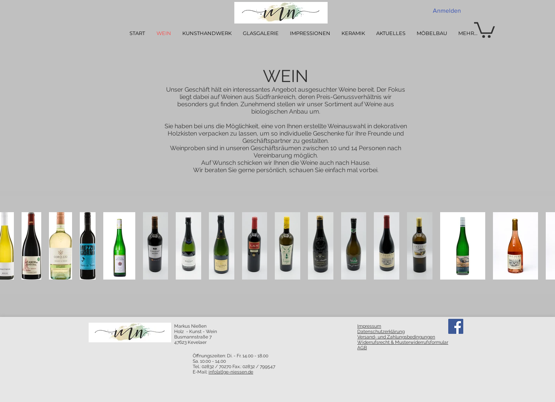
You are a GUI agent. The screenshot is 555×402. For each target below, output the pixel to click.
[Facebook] (455, 326)
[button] (484, 29)
